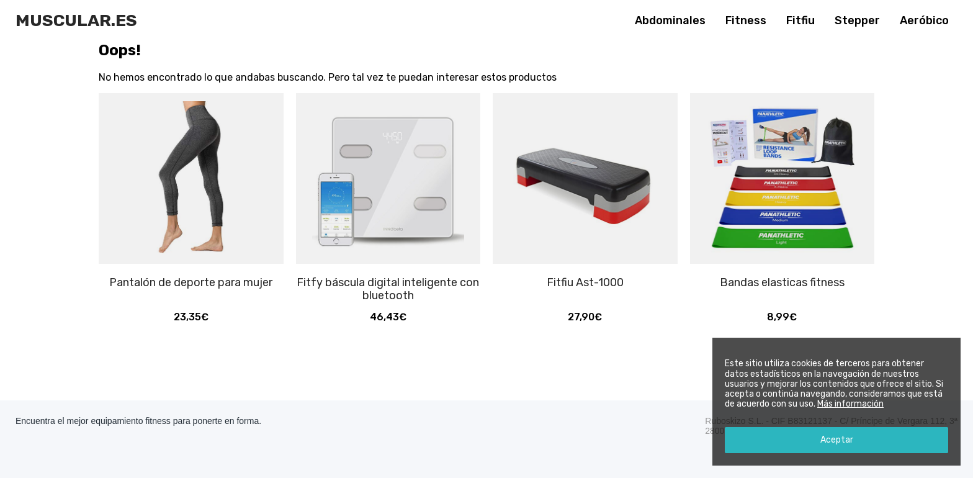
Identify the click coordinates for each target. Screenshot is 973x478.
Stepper (857, 20)
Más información (850, 404)
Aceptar (836, 440)
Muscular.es (76, 20)
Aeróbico (924, 20)
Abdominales (670, 20)
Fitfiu (800, 20)
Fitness (745, 20)
